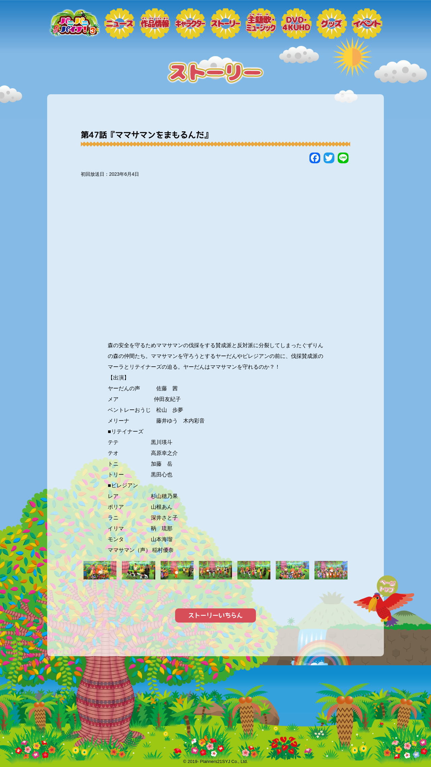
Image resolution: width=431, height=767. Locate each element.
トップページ (74, 23)
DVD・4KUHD (296, 23)
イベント (367, 23)
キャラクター (190, 23)
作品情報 (155, 23)
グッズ (332, 23)
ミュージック (261, 23)
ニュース (119, 23)
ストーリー (225, 23)
